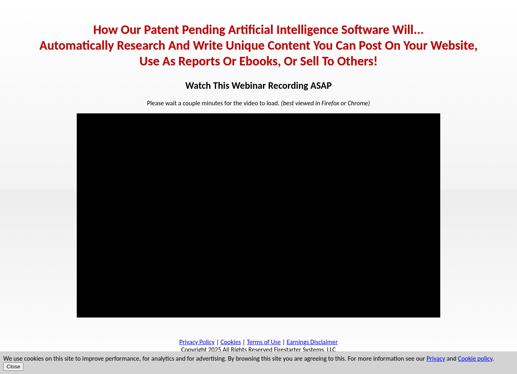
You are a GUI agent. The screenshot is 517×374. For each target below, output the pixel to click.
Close (13, 367)
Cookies (231, 342)
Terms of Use (264, 342)
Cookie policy (475, 358)
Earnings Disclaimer (312, 342)
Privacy (436, 358)
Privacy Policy (197, 342)
